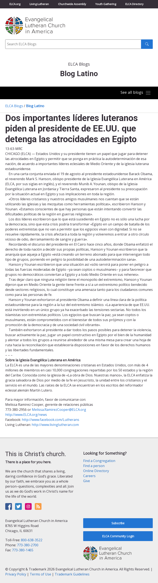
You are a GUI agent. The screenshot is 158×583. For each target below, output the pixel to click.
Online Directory (96, 470)
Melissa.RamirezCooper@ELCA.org (59, 409)
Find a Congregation (99, 460)
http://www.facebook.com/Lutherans (50, 419)
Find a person (94, 465)
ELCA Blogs (14, 106)
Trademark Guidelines (72, 574)
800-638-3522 (31, 540)
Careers (89, 476)
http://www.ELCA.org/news (26, 414)
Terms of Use (40, 574)
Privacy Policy (15, 574)
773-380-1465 (22, 550)
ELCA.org (14, 4)
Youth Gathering (105, 4)
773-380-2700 (27, 545)
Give (86, 481)
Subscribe (117, 523)
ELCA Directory (134, 4)
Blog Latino (35, 106)
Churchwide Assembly (72, 4)
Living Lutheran (39, 4)
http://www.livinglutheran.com (55, 424)
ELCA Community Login (118, 536)
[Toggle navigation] (136, 92)
